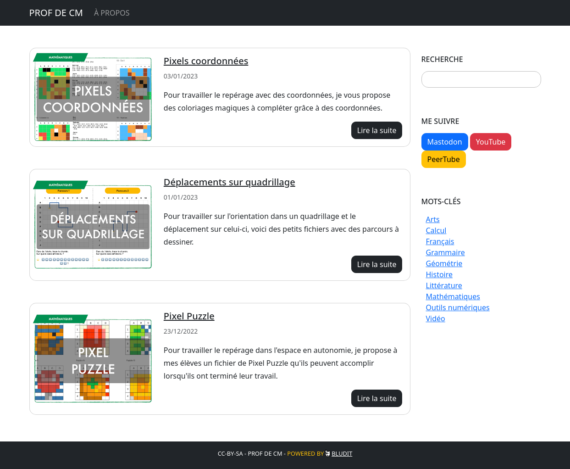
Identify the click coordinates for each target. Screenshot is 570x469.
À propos (111, 13)
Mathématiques (453, 296)
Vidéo (435, 318)
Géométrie (444, 263)
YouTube (491, 142)
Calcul (436, 230)
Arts (433, 219)
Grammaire (445, 252)
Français (440, 241)
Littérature (444, 285)
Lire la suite (377, 130)
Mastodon (444, 142)
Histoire (439, 274)
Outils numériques (458, 307)
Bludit (342, 453)
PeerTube (443, 159)
